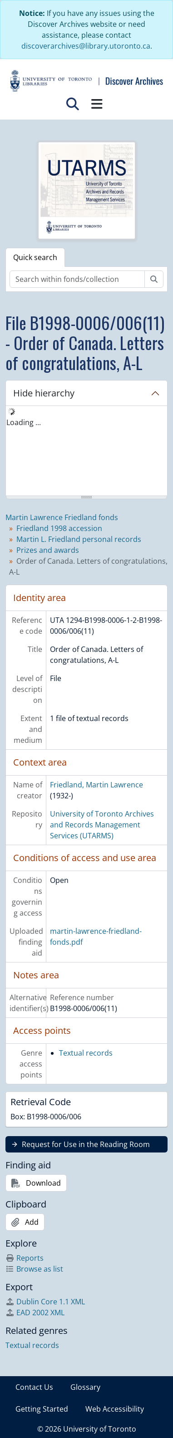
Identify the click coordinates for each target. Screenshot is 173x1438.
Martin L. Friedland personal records (78, 539)
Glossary (85, 1387)
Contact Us (34, 1387)
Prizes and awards (47, 550)
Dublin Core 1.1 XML (45, 1302)
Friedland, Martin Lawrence (96, 785)
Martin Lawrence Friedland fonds (61, 517)
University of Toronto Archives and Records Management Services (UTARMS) (102, 825)
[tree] (86, 451)
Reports (24, 1258)
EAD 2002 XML (34, 1313)
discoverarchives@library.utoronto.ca (85, 46)
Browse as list (34, 1269)
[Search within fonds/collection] (77, 279)
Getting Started (41, 1409)
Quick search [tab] (35, 257)
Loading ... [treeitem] (23, 422)
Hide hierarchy (43, 393)
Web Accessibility (114, 1409)
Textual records (86, 1053)
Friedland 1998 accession (59, 528)
